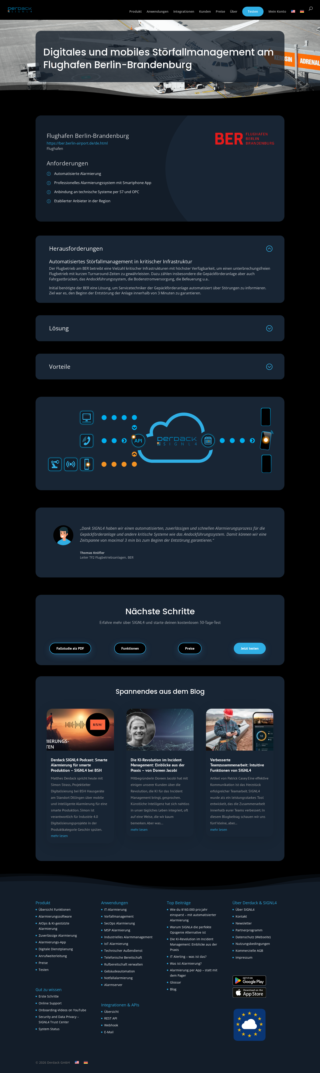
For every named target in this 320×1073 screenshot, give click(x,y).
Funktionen (130, 648)
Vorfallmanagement (119, 916)
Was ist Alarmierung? (186, 963)
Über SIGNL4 (245, 909)
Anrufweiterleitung (53, 956)
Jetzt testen (250, 648)
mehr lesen (59, 835)
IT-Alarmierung (115, 909)
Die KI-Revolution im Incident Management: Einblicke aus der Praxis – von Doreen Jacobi (157, 765)
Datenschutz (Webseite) (253, 937)
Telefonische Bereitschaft (123, 957)
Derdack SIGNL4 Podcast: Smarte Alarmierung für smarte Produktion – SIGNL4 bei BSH (79, 765)
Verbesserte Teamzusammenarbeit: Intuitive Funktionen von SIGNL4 (237, 765)
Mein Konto (277, 12)
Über (233, 12)
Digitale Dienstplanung (56, 949)
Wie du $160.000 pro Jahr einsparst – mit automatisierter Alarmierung (193, 914)
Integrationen (183, 12)
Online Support (50, 1003)
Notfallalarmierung (118, 978)
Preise (220, 12)
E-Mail (109, 1032)
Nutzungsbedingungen (253, 944)
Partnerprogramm (249, 930)
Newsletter (244, 923)
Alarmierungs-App (52, 942)
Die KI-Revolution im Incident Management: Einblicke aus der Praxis (193, 944)
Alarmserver (113, 985)
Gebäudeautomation (119, 971)
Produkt (135, 12)
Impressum (244, 957)
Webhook (111, 1025)
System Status (49, 1029)
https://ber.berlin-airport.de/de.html (77, 143)
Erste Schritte (49, 996)
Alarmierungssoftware (55, 916)
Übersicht (111, 1012)
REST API (110, 1018)
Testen (253, 11)
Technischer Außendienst (123, 950)
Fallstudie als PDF (70, 648)
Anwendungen (157, 12)
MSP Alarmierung (117, 930)
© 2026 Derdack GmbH (53, 1062)
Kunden (205, 12)
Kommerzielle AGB (249, 950)
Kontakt (241, 916)
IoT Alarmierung (116, 944)
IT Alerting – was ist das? (188, 956)
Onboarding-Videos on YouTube (62, 1010)
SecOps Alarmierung (119, 923)
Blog (173, 989)
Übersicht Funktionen (55, 909)
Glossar (175, 982)
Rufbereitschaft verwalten (123, 964)
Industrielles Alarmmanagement (128, 937)
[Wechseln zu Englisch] (293, 15)
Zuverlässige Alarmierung (58, 935)
